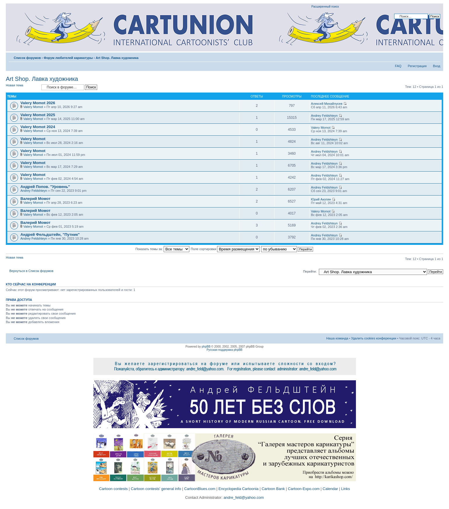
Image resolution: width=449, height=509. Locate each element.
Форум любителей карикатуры (68, 58)
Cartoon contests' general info (156, 489)
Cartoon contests (113, 489)
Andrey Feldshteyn (324, 115)
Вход (436, 66)
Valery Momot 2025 (37, 115)
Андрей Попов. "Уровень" (45, 186)
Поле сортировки (225, 249)
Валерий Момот (35, 198)
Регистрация (417, 66)
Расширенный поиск (325, 6)
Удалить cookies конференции (373, 338)
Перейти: (310, 271)
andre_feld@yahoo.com (243, 497)
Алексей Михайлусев (327, 103)
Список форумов (27, 58)
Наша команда (337, 338)
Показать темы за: (162, 249)
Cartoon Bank (273, 489)
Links (345, 489)
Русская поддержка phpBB (224, 349)
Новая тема (22, 87)
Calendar (330, 489)
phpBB (206, 346)
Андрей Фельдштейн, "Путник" (50, 234)
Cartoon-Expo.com (303, 489)
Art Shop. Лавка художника (117, 58)
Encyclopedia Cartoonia (238, 489)
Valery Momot (33, 107)
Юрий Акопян (321, 199)
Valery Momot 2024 (37, 127)
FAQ (398, 66)
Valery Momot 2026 (37, 103)
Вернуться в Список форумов (31, 271)
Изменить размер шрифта (436, 56)
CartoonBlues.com (199, 489)
